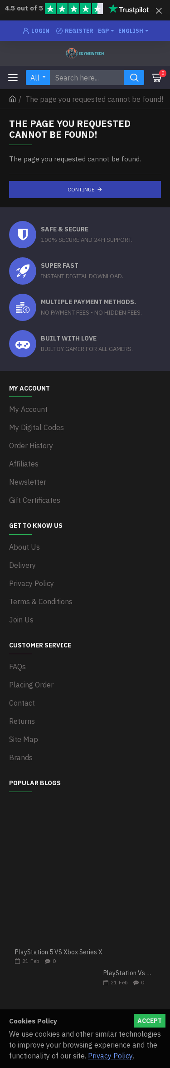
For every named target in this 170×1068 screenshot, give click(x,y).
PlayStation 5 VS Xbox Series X (58, 952)
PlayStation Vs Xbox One (129, 973)
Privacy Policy (110, 1055)
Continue (81, 189)
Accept (149, 1021)
